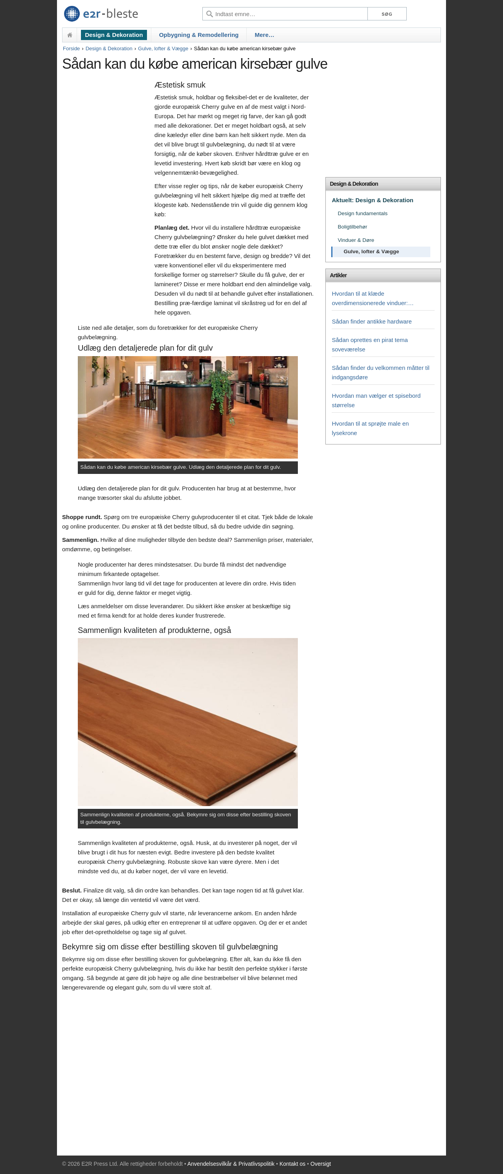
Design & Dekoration (114, 34)
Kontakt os (292, 1164)
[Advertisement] (106, 199)
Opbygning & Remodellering (199, 34)
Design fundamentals (362, 213)
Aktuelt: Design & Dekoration (372, 200)
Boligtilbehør (352, 227)
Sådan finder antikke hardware (371, 321)
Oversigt (320, 1164)
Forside (71, 48)
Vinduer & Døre (356, 240)
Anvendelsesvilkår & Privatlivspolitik (231, 1164)
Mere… (264, 34)
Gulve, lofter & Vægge (163, 48)
